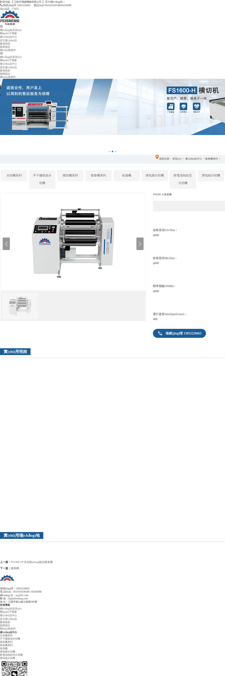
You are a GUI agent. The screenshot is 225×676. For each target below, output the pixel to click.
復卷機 (15, 568)
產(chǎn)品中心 (8, 37)
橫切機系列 (70, 175)
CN (13, 9)
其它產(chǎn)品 (8, 40)
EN (17, 9)
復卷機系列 (211, 158)
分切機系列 (14, 175)
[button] (112, 140)
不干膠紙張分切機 (42, 179)
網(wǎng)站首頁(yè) (11, 30)
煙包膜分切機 (155, 175)
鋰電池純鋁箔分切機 (183, 179)
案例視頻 (5, 43)
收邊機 (126, 175)
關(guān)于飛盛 (8, 33)
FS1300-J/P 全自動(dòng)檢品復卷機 (32, 562)
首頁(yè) (177, 158)
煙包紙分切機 (211, 175)
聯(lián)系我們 (7, 50)
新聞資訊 (5, 47)
